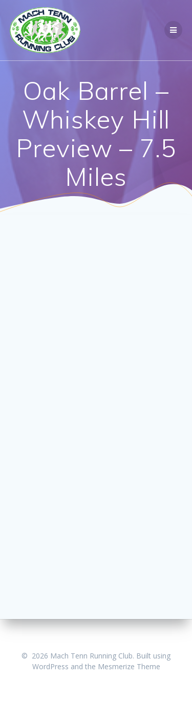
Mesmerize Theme (129, 666)
